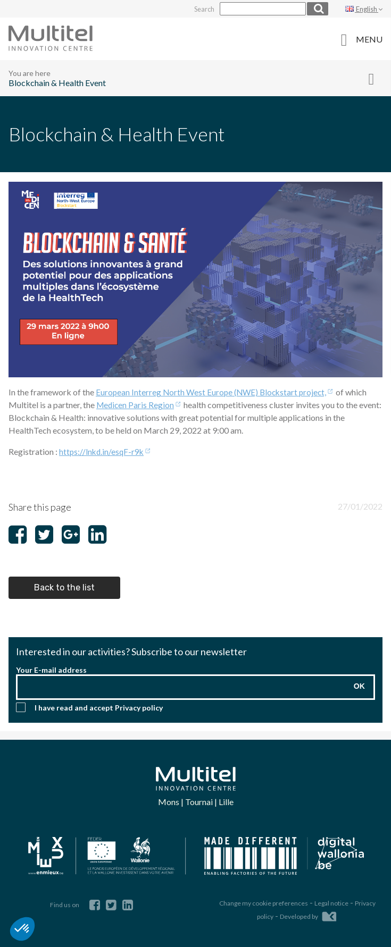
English (363, 8)
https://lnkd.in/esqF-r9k (102, 450)
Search (197, 8)
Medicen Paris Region (136, 404)
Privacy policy (139, 706)
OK (359, 685)
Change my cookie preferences (263, 899)
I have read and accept (99, 706)
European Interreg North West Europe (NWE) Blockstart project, (214, 391)
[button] (22, 929)
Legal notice (331, 899)
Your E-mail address (51, 668)
